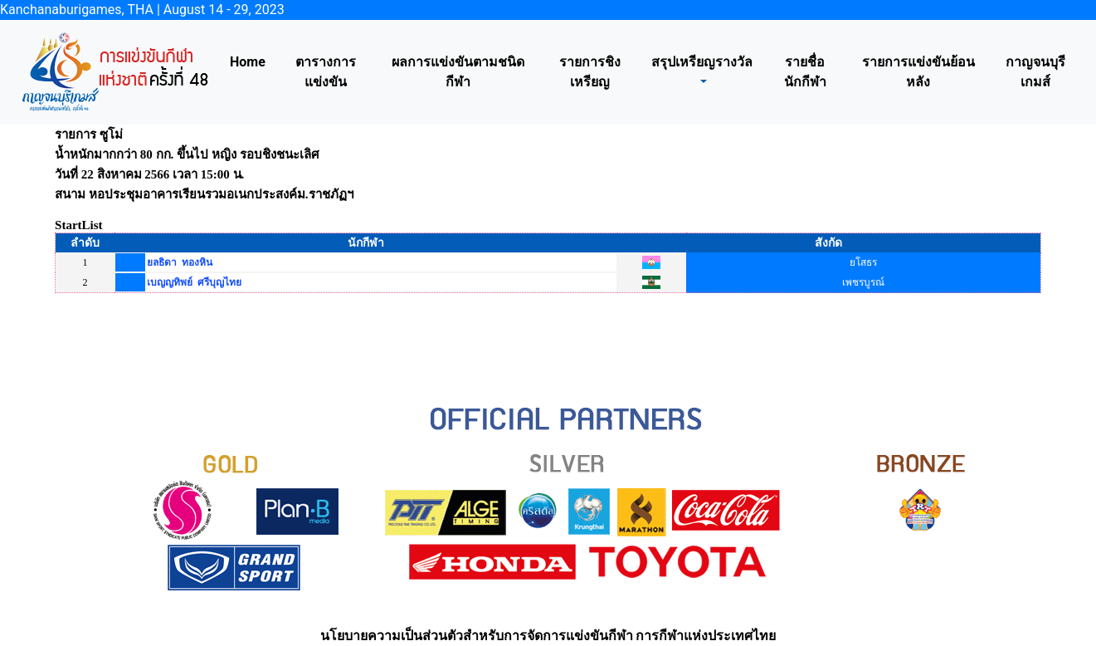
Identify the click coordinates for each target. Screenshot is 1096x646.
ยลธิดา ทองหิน (179, 262)
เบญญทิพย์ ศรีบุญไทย (194, 282)
